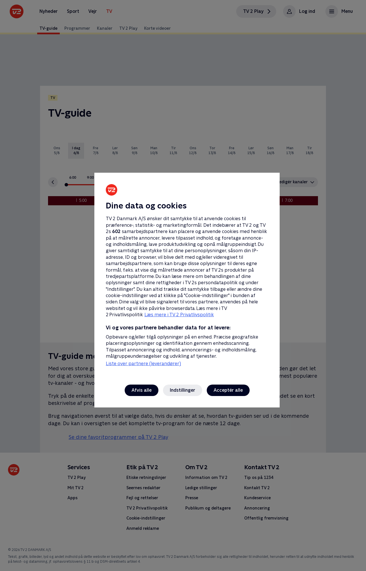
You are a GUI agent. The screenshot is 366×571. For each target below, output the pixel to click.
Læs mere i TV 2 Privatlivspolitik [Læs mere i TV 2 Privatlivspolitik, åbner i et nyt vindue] (179, 314)
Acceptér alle (228, 390)
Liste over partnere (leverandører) (143, 363)
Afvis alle (142, 390)
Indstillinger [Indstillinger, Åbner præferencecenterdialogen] (182, 390)
